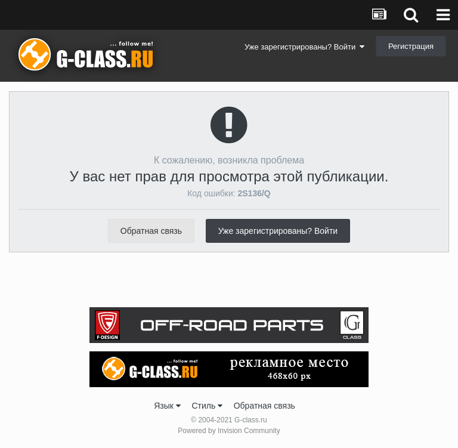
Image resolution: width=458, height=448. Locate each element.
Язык (167, 405)
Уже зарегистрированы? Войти (304, 46)
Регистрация (411, 46)
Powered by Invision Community (229, 431)
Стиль (206, 405)
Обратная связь (151, 231)
